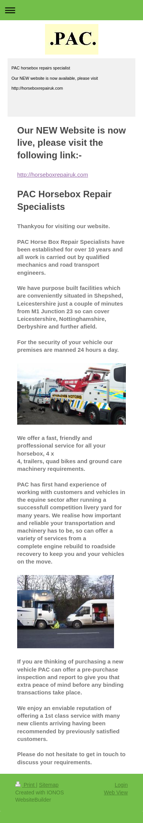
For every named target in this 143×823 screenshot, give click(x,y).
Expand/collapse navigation (71, 10)
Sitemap (48, 785)
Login (121, 785)
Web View (116, 792)
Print (25, 785)
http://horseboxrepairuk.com (52, 174)
